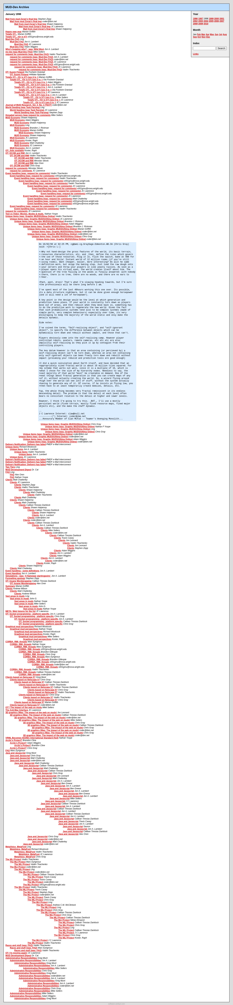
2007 (221, 21)
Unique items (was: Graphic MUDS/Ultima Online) (30, 216)
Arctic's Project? (13, 740)
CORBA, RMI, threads (16, 641)
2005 (211, 21)
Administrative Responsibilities (21, 958)
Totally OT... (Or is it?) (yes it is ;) (21, 77)
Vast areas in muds (15, 596)
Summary (10, 586)
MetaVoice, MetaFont (15, 847)
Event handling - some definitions (22, 571)
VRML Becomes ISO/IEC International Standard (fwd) (32, 738)
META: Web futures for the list (20, 611)
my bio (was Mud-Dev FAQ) (19, 52)
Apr (207, 34)
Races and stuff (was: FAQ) (19, 945)
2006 (216, 21)
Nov (204, 37)
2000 (216, 18)
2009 (200, 24)
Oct (199, 37)
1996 (195, 18)
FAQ (7, 472)
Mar (203, 34)
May (212, 34)
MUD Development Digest (18, 469)
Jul (220, 34)
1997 (200, 18)
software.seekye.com (116, 1004)
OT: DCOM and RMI (15, 153)
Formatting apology (15, 578)
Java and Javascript (15, 753)
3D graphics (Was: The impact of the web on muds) (31, 712)
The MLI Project (13, 859)
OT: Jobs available (14, 150)
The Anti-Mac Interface (16, 710)
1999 (211, 18)
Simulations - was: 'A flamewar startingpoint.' (28, 576)
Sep (195, 37)
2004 (206, 21)
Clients (9, 479)
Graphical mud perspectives (19, 626)
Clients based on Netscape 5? (20, 677)
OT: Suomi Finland (14, 72)
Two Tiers (10, 467)
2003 (200, 21)
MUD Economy (12, 117)
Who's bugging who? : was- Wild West (24, 49)
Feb (199, 34)
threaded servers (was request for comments (28, 115)
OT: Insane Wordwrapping (18, 581)
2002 (195, 21)
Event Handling (13, 573)
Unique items (12, 447)
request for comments (16, 168)
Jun (216, 34)
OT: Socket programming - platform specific (27, 614)
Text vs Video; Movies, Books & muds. (24, 214)
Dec (208, 37)
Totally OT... (11, 34)
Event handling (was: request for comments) (27, 173)
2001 (221, 18)
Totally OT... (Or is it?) (16, 37)
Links (195, 54)
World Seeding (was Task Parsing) (22, 107)
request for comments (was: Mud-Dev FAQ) (27, 54)
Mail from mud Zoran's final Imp (21, 19)
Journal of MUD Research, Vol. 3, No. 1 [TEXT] (28, 105)
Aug (225, 34)
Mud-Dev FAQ (12, 39)
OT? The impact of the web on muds (23, 707)
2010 (206, 24)
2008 (195, 24)
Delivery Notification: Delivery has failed (25, 444)
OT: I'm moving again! (16, 953)
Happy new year (13, 31)
